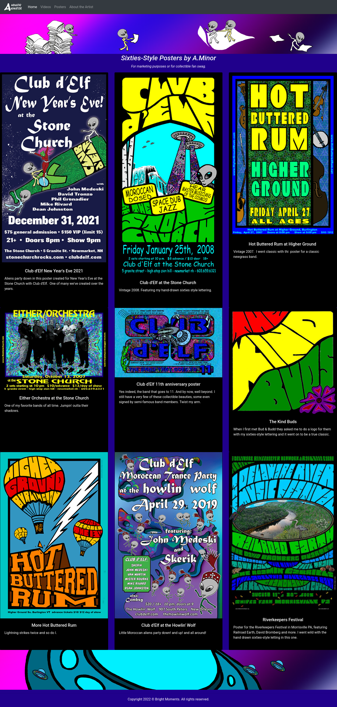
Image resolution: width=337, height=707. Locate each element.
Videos (45, 7)
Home (33, 6)
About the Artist (81, 7)
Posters (60, 7)
